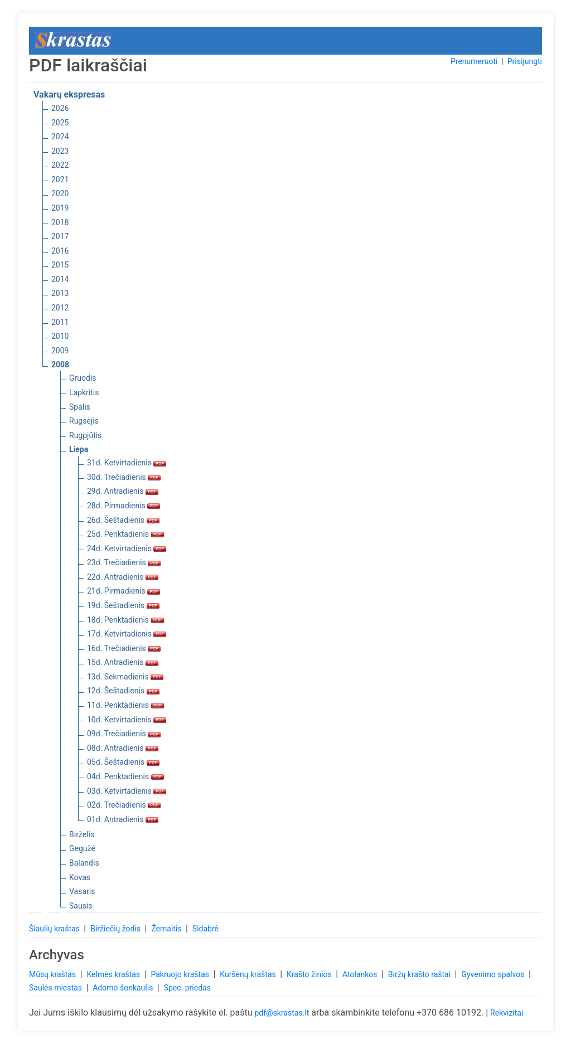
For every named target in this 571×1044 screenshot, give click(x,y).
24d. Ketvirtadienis (126, 548)
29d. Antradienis (122, 491)
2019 (60, 207)
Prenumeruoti (474, 61)
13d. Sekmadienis (125, 676)
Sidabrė (205, 928)
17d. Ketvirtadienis (126, 633)
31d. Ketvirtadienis (126, 462)
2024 (60, 136)
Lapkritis (84, 392)
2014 (60, 279)
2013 (60, 293)
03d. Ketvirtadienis (126, 790)
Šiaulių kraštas (55, 928)
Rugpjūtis (85, 435)
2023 (60, 151)
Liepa (78, 449)
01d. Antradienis (122, 819)
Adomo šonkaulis (124, 987)
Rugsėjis (84, 420)
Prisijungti (524, 61)
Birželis (81, 834)
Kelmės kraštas (114, 974)
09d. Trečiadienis (124, 733)
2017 (60, 236)
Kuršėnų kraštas (249, 974)
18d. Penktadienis (125, 619)
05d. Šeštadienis (123, 761)
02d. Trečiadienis (124, 804)
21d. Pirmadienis (123, 590)
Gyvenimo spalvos (493, 974)
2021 (60, 179)
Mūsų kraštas (53, 974)
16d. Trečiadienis (124, 648)
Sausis (81, 905)
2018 (60, 222)
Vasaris (82, 891)
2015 (60, 264)
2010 (60, 336)
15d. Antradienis (122, 662)
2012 (60, 307)
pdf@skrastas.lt (281, 1012)
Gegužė (82, 848)
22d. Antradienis (122, 576)
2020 (60, 193)
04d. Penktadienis (125, 776)
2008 (60, 364)
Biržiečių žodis (116, 928)
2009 (60, 350)
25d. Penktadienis (125, 534)
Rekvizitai (506, 1012)
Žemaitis (167, 928)
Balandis (84, 862)
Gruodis (82, 377)
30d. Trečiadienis (124, 477)
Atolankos (360, 974)
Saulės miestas (56, 987)
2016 (60, 250)
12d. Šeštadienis (123, 690)
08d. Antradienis (122, 748)
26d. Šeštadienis (123, 520)
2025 (60, 122)
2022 (60, 165)
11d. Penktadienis (125, 705)
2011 (60, 322)
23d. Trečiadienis (124, 562)
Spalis (79, 406)
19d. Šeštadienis (123, 605)
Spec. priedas (187, 987)
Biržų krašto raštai (420, 974)
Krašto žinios (310, 974)
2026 (60, 108)
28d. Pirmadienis (123, 505)
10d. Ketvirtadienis (126, 719)
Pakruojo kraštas (181, 974)
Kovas (79, 877)
